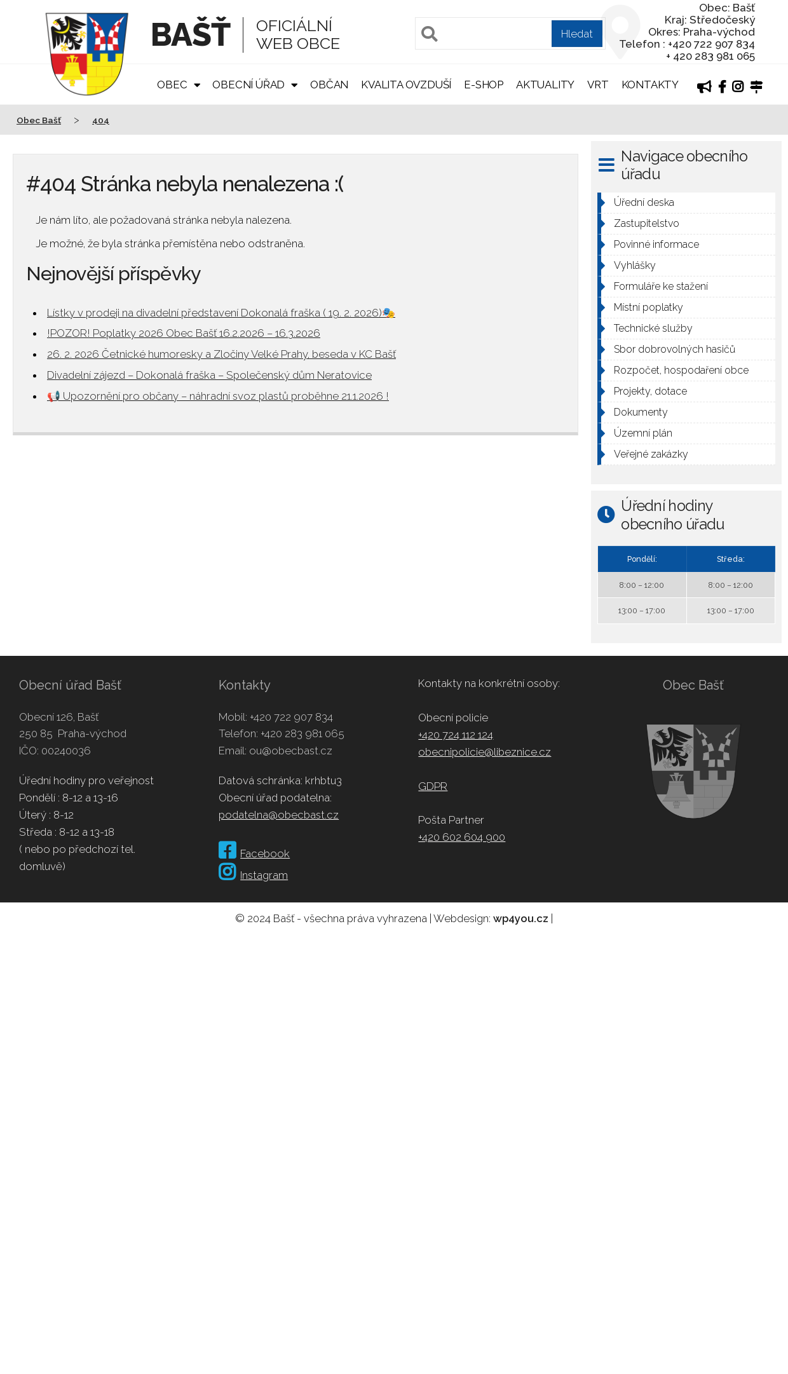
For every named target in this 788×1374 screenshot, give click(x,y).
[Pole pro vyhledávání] (510, 33)
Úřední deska (644, 202)
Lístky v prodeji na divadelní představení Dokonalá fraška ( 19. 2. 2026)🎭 (221, 312)
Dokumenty (641, 412)
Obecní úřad (248, 84)
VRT (597, 84)
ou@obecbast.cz (290, 750)
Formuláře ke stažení (661, 286)
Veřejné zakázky (651, 454)
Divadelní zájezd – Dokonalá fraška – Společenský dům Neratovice (209, 375)
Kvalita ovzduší (406, 84)
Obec (172, 84)
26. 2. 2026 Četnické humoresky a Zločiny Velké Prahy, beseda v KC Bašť (221, 354)
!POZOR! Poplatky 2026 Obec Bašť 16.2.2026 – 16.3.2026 (183, 333)
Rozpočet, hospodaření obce (681, 370)
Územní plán (643, 433)
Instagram (253, 875)
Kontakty (650, 84)
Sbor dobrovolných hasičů (674, 349)
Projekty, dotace (650, 391)
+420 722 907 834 (291, 717)
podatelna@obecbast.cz (279, 814)
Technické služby (653, 328)
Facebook (254, 853)
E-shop (483, 84)
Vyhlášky (635, 265)
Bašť (190, 34)
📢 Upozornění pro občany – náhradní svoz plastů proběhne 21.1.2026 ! (218, 396)
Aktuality (545, 84)
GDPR (432, 786)
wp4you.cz (520, 918)
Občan (329, 84)
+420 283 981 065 (302, 733)
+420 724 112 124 (455, 734)
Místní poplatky (648, 307)
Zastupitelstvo (646, 223)
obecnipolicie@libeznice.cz (484, 751)
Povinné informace (656, 244)
